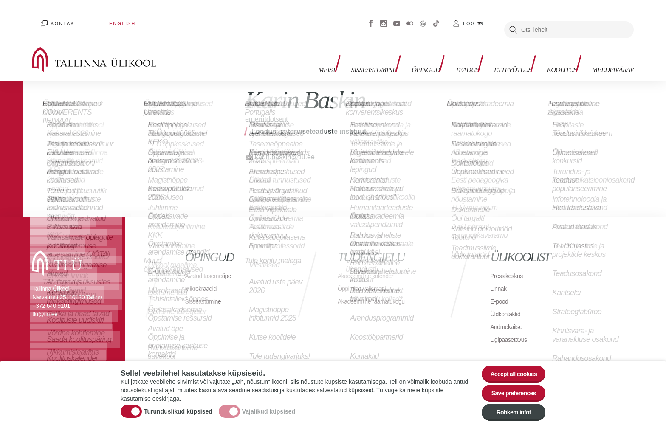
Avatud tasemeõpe (211, 263)
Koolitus (549, 51)
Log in (473, 17)
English (98, 17)
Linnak (499, 275)
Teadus (441, 51)
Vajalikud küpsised (268, 405)
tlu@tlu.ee (44, 301)
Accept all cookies (508, 363)
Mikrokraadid (203, 275)
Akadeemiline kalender (370, 263)
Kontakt (57, 17)
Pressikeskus (509, 263)
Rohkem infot (508, 410)
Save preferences (508, 386)
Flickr (410, 17)
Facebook (371, 17)
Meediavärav (607, 51)
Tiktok (436, 17)
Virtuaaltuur (423, 17)
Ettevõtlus (493, 51)
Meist (283, 51)
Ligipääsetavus (511, 326)
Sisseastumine (336, 51)
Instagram (383, 17)
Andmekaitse (508, 314)
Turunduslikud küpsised (178, 405)
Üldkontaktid (507, 301)
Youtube (396, 17)
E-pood (500, 288)
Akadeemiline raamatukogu (376, 288)
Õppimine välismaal (365, 275)
